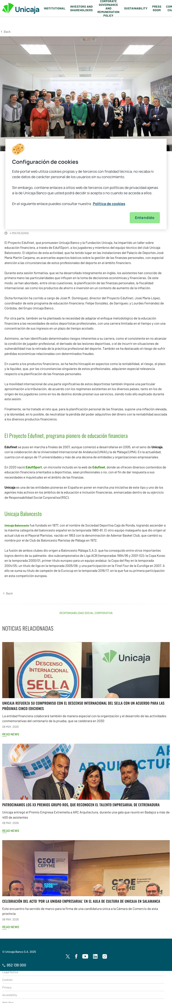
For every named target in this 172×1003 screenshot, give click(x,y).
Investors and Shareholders (81, 8)
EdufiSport (34, 467)
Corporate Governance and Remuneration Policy (108, 8)
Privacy (7, 987)
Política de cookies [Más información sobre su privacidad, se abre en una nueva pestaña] (109, 203)
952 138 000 (14, 965)
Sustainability (135, 8)
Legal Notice (10, 972)
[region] (86, 184)
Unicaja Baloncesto (16, 525)
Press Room (156, 8)
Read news (10, 734)
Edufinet (98, 467)
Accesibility (9, 995)
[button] (5, 31)
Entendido (145, 217)
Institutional (54, 8)
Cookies (7, 979)
